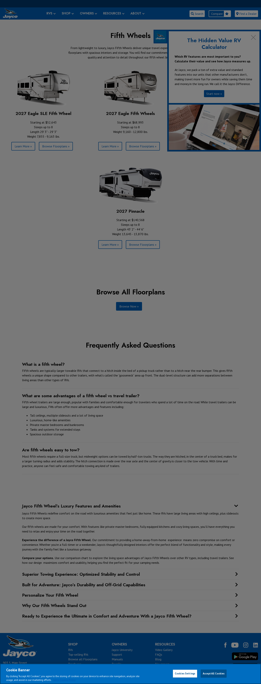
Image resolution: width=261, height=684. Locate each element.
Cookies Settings (185, 673)
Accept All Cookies (213, 673)
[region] (130, 674)
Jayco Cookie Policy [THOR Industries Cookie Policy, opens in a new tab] (64, 680)
